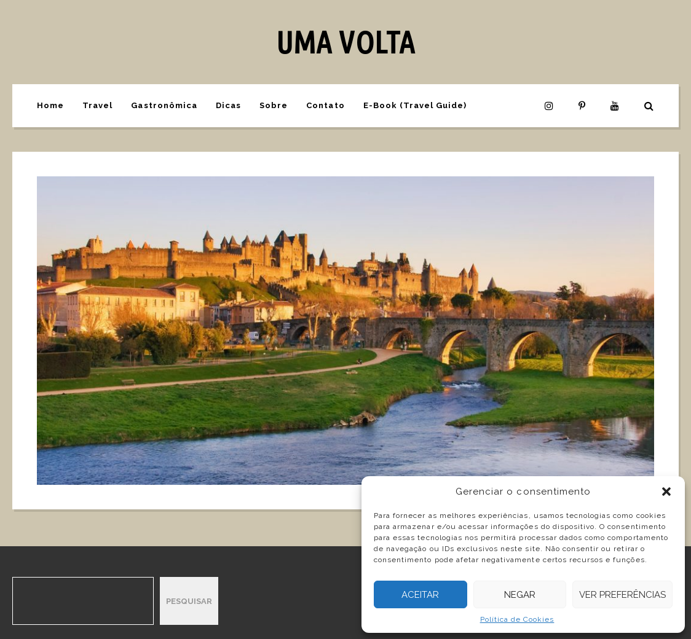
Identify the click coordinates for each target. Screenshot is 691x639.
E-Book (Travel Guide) (415, 105)
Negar (519, 594)
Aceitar (420, 594)
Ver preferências (622, 594)
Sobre (273, 105)
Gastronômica (164, 105)
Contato (325, 105)
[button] (666, 491)
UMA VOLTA (345, 42)
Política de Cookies (517, 619)
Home (50, 105)
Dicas (228, 105)
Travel (97, 105)
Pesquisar (189, 601)
